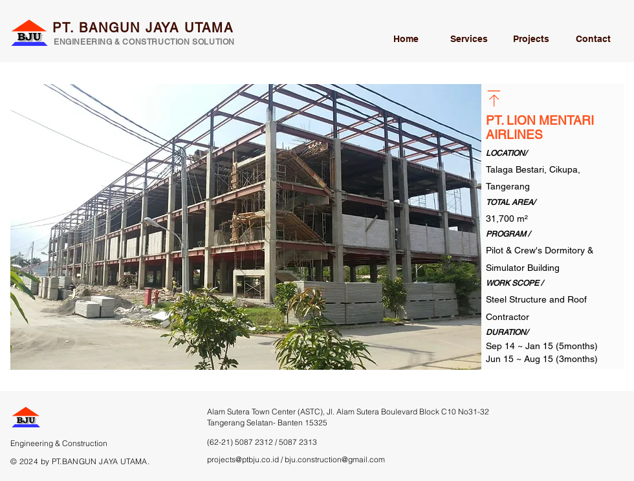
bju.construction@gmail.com (335, 459)
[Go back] (494, 99)
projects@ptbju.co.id (243, 459)
